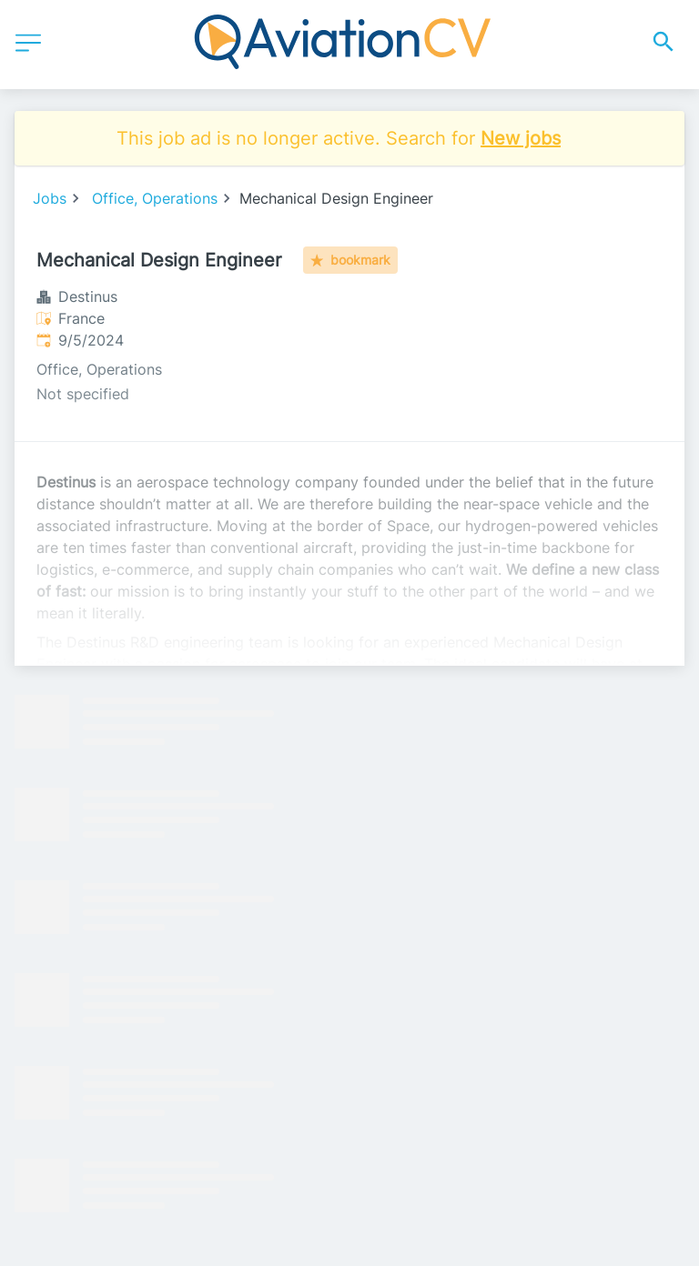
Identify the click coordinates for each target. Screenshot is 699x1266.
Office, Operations (155, 198)
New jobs (521, 138)
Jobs (49, 198)
